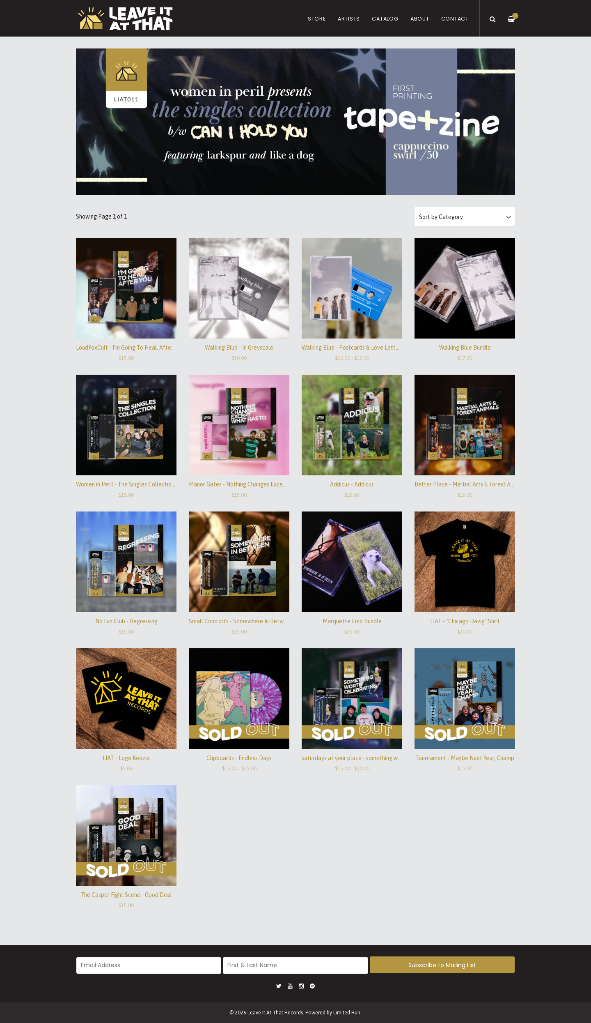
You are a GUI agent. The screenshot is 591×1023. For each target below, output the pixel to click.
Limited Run (346, 1012)
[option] (295, 121)
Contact (455, 18)
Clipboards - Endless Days (239, 758)
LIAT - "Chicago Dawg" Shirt (465, 621)
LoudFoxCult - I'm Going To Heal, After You (129, 347)
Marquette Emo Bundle (352, 621)
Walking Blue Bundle (465, 347)
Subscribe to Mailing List (442, 965)
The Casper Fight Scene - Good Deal (126, 895)
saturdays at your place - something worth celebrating (370, 758)
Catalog (385, 18)
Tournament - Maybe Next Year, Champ (464, 758)
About (419, 18)
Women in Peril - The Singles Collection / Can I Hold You (145, 484)
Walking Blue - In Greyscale (239, 347)
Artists (349, 18)
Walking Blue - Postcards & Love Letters (352, 347)
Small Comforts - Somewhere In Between (241, 621)
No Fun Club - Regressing (126, 621)
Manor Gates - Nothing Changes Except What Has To (256, 484)
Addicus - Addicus (352, 484)
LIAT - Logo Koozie (126, 758)
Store (317, 18)
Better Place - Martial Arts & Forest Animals (471, 484)
